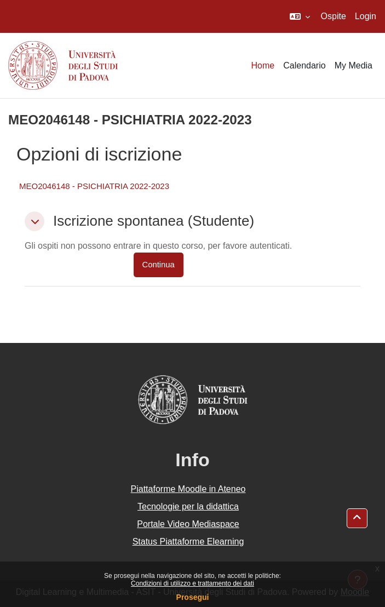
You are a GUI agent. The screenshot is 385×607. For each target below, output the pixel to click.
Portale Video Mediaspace (188, 524)
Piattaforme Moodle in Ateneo (188, 489)
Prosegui (192, 597)
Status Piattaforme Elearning (188, 541)
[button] (300, 16)
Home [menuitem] (263, 65)
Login (365, 16)
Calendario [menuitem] (304, 65)
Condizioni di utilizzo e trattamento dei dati (192, 583)
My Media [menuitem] (353, 65)
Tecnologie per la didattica (188, 506)
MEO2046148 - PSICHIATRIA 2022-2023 (94, 186)
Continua (158, 264)
